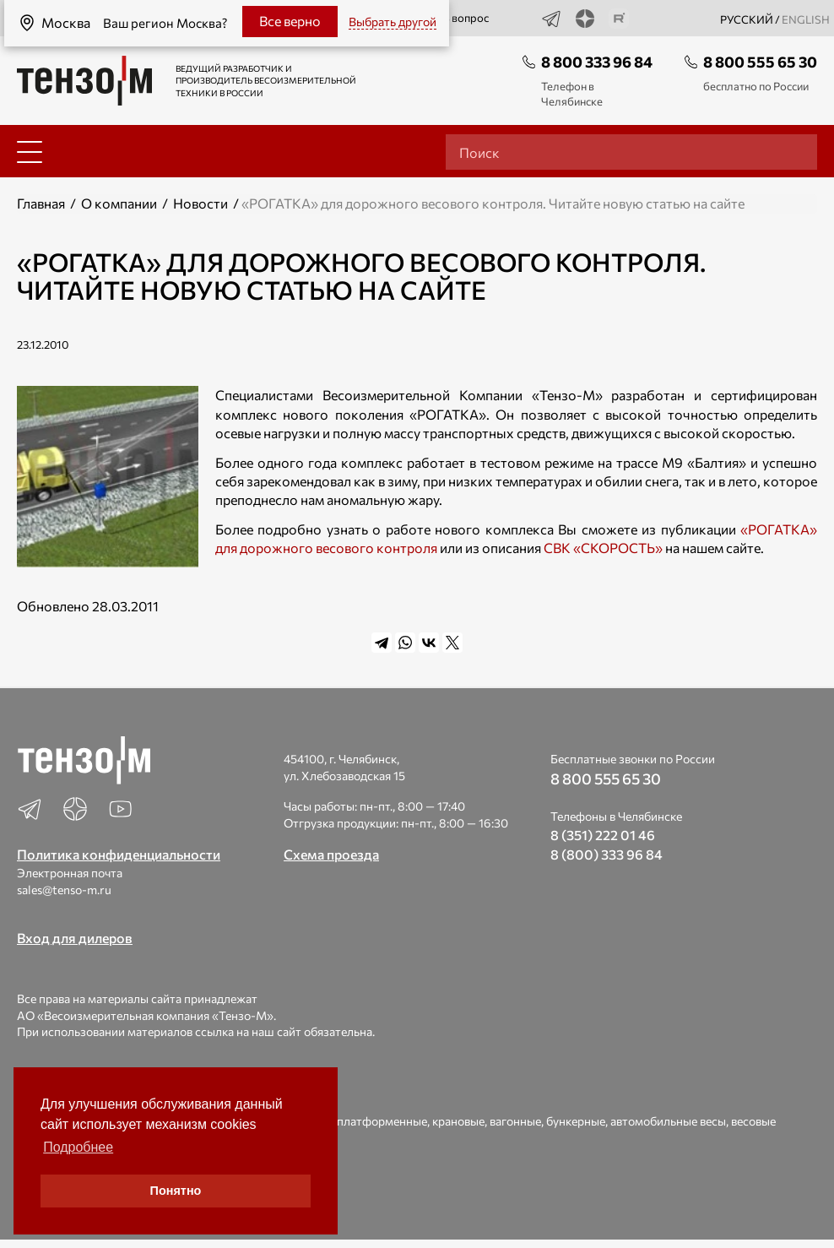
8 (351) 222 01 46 (602, 835)
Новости (200, 203)
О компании (119, 203)
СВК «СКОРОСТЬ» (603, 548)
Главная (41, 203)
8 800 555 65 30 (760, 61)
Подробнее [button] (78, 1147)
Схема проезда (331, 854)
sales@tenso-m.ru (64, 889)
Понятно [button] (176, 1190)
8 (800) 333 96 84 (606, 854)
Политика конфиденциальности (118, 854)
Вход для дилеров (75, 938)
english (806, 19)
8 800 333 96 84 (597, 61)
